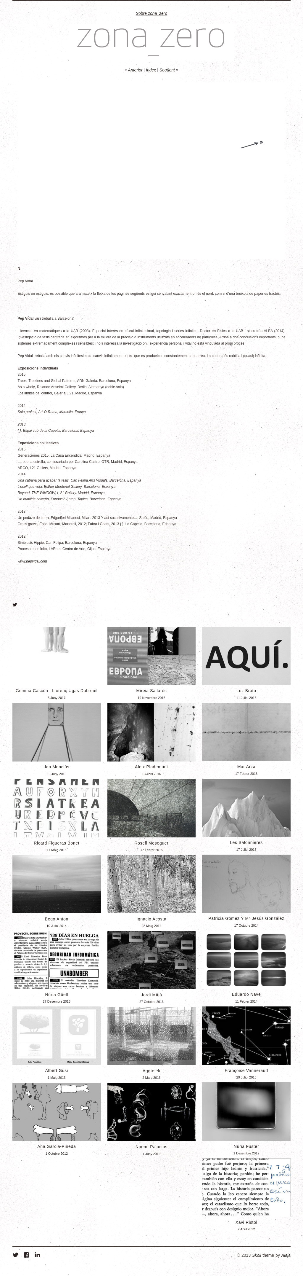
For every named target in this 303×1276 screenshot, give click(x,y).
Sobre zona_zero (151, 13)
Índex (151, 70)
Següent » (168, 70)
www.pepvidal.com (32, 561)
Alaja (286, 1255)
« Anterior (133, 70)
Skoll (256, 1255)
